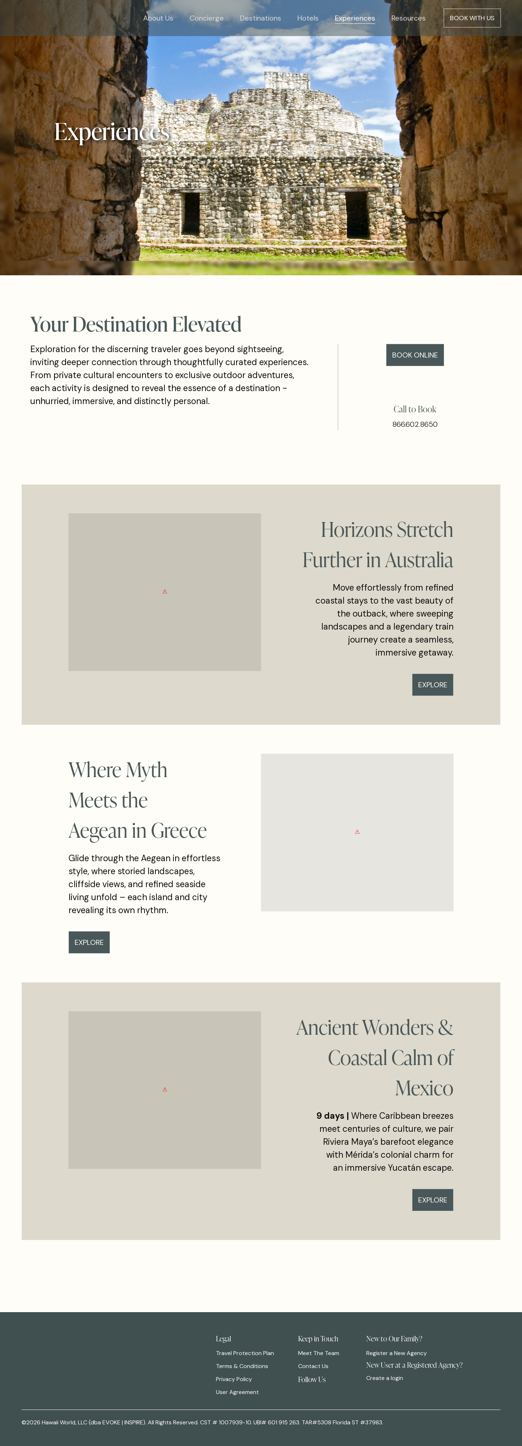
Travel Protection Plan (245, 1353)
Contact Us (313, 1366)
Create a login (384, 1378)
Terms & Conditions (242, 1366)
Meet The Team (318, 1353)
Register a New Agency (396, 1353)
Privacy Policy (234, 1379)
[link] (303, 1389)
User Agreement (237, 1392)
